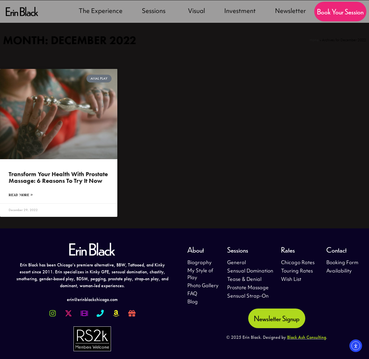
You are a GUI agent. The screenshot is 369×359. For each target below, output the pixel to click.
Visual (196, 11)
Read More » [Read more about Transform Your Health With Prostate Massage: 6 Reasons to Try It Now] (21, 195)
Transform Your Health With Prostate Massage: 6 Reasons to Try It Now (58, 177)
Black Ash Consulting (306, 337)
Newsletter (290, 11)
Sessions (155, 11)
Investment (240, 11)
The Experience (101, 11)
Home (314, 40)
